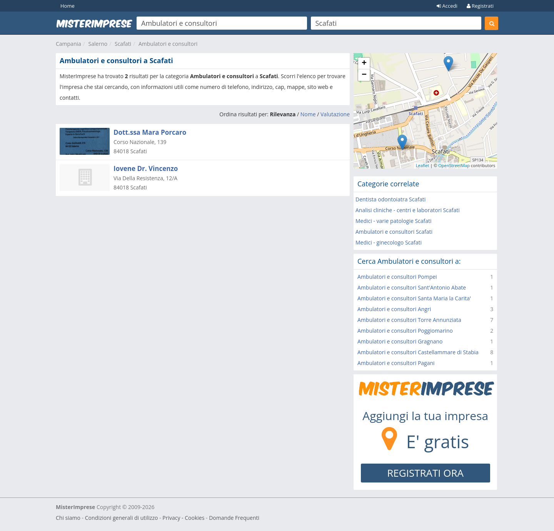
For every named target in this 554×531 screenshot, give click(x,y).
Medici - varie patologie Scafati (393, 220)
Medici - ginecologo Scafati (388, 242)
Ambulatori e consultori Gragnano (400, 341)
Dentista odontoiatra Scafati (390, 199)
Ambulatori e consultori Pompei (397, 276)
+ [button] (364, 63)
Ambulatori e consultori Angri (394, 309)
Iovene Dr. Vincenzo (145, 168)
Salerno (98, 43)
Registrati (480, 5)
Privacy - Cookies (183, 517)
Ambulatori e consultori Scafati (393, 231)
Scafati (123, 43)
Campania (68, 43)
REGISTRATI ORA (425, 473)
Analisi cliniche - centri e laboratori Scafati (407, 210)
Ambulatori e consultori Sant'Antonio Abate (411, 287)
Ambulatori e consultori (167, 43)
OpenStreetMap (454, 165)
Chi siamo (68, 517)
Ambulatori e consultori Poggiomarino (405, 330)
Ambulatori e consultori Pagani (396, 363)
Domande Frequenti (234, 517)
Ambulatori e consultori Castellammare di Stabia (418, 352)
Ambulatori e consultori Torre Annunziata (409, 319)
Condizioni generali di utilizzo (121, 517)
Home (67, 5)
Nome (308, 114)
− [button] (364, 75)
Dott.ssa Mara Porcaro (149, 132)
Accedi (447, 5)
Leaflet (422, 165)
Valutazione (335, 114)
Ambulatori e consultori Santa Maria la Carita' (414, 298)
